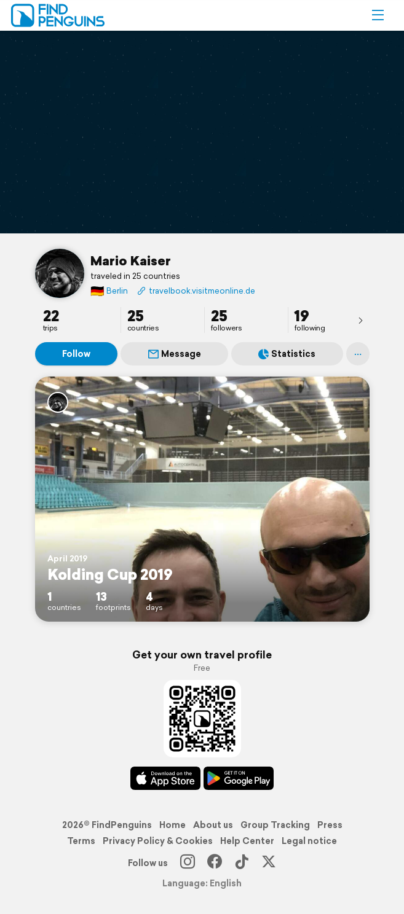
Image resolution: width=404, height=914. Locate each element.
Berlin (109, 291)
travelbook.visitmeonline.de (196, 291)
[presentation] (360, 320)
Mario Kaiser (130, 260)
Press (330, 825)
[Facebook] (214, 863)
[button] (377, 15)
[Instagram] (187, 863)
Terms (81, 841)
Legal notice (309, 841)
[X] (268, 863)
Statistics (286, 354)
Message (174, 354)
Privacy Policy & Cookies (158, 841)
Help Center (247, 841)
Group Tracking (275, 825)
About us (213, 825)
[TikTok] (241, 863)
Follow (76, 354)
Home (172, 825)
